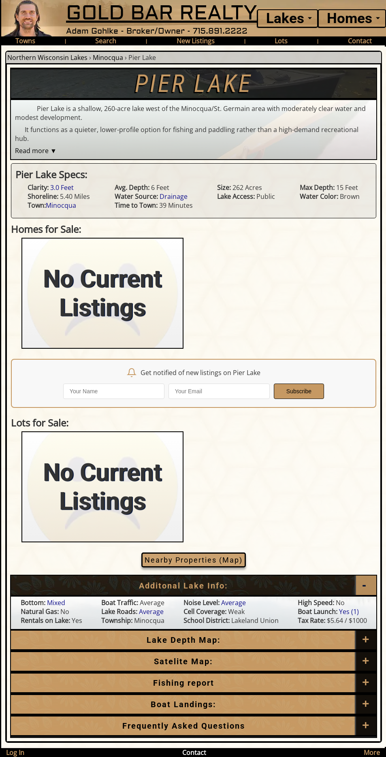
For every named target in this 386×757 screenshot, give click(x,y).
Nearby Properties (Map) (194, 560)
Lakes (285, 18)
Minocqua (108, 57)
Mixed (56, 602)
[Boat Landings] (193, 704)
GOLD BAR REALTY (161, 13)
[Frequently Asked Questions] (193, 683)
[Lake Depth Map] (193, 640)
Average (233, 602)
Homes (349, 18)
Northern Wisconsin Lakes (47, 57)
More (372, 752)
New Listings (196, 40)
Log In (15, 752)
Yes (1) (349, 611)
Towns (25, 40)
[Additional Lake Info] (193, 586)
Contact (360, 40)
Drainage (174, 196)
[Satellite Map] (193, 661)
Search (105, 40)
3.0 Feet (62, 187)
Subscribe (298, 391)
